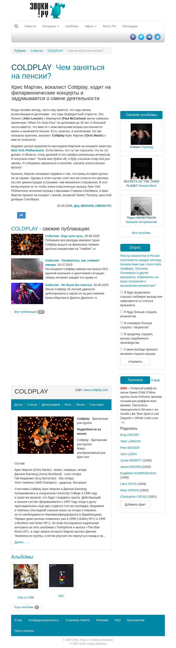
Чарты (91, 26)
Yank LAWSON (130, 441)
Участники (96, 404)
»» (94, 248)
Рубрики (20, 50)
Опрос (135, 247)
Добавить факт (135, 504)
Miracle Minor (148, 185)
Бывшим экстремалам (141, 222)
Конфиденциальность (44, 620)
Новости (30, 26)
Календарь (130, 26)
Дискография (51, 404)
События (37, 50)
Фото (68, 404)
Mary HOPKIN (129, 490)
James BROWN (130, 466)
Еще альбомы (26, 607)
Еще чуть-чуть (72, 236)
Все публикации (29, 312)
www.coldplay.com (96, 390)
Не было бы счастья (76, 285)
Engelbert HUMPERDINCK (138, 473)
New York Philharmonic (27, 150)
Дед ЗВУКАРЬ (84, 205)
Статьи (32, 404)
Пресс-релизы (24, 630)
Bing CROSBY (130, 435)
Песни (80, 404)
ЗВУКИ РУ (103, 205)
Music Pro (109, 26)
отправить (135, 361)
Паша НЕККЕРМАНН (141, 217)
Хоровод (147, 147)
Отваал (135, 147)
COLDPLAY (55, 50)
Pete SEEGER (130, 447)
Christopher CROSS (133, 496)
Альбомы (71, 26)
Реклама (102, 620)
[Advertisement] (61, 349)
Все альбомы (141, 232)
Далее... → (22, 542)
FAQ (118, 620)
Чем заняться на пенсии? (57, 71)
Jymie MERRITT (131, 460)
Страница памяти (77, 620)
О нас (18, 620)
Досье (18, 404)
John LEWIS (128, 454)
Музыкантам (135, 620)
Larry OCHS (128, 484)
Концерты (51, 26)
